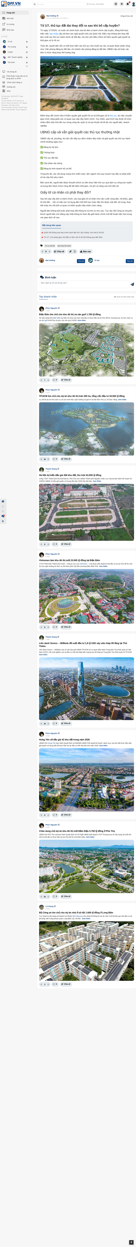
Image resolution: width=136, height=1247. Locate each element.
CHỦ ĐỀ (4, 36)
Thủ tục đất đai (50, 246)
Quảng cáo (11, 87)
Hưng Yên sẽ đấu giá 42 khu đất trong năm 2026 (64, 739)
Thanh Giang (51, 469)
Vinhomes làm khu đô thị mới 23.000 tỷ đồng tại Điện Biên (69, 560)
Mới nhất (10, 18)
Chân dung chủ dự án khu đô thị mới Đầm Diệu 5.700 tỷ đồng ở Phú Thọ (77, 831)
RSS (9, 91)
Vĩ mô (97, 260)
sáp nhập (53, 34)
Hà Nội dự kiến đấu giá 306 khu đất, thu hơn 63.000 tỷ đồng (70, 475)
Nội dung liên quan (51, 225)
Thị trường (12, 47)
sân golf (44, 320)
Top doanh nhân (48, 296)
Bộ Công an (77, 916)
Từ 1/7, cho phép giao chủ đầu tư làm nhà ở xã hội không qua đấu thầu (73, 237)
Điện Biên (57, 318)
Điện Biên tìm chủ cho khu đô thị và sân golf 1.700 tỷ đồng (70, 314)
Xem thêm (82, 320)
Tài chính (11, 62)
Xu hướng (10, 24)
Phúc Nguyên (51, 308)
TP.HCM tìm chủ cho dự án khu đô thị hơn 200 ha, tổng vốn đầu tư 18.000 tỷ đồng (82, 396)
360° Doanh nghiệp (15, 57)
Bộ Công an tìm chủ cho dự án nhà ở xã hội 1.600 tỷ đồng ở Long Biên (76, 912)
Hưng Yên (52, 743)
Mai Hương (51, 16)
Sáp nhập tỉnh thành (64, 246)
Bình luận (10, 30)
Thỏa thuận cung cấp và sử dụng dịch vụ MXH (16, 77)
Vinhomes (83, 564)
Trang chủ (10, 13)
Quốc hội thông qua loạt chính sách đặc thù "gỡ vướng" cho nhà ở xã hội (74, 232)
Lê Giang (49, 906)
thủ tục (113, 115)
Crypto (10, 52)
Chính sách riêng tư (14, 82)
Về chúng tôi (12, 72)
